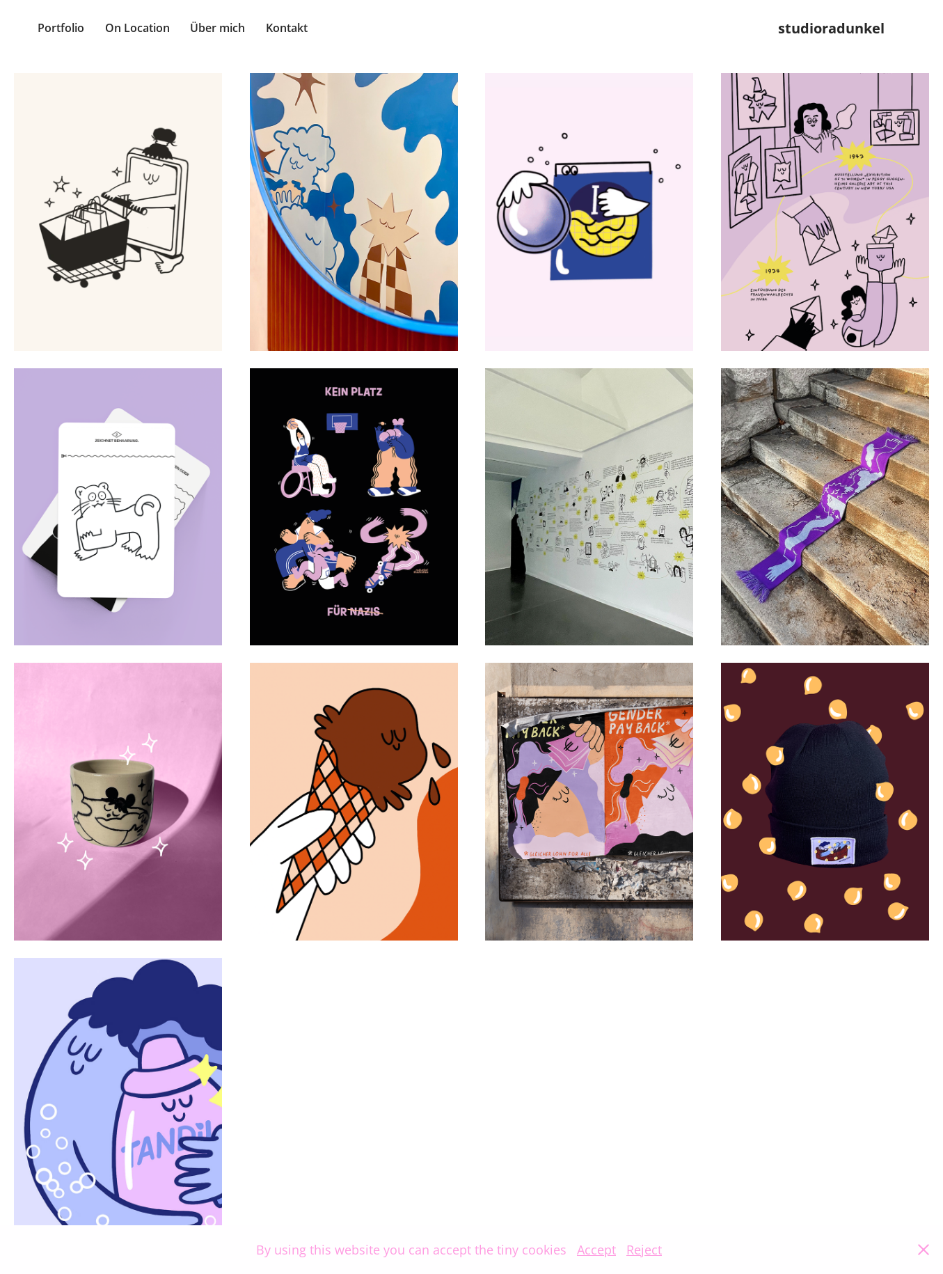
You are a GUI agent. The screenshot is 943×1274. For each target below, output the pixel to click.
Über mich (217, 28)
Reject (644, 1250)
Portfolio (61, 28)
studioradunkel (831, 28)
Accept (596, 1250)
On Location (137, 28)
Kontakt (287, 28)
